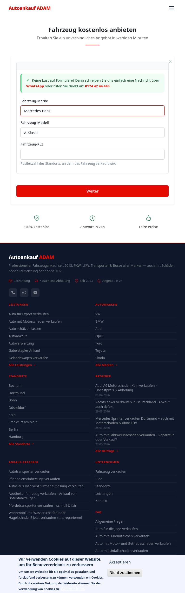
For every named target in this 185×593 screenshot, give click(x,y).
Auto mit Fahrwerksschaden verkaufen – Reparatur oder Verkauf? (134, 437)
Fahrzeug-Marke (34, 101)
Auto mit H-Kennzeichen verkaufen (122, 536)
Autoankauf (30, 8)
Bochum (15, 385)
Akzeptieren (120, 565)
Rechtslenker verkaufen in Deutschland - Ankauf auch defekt (132, 404)
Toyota (100, 350)
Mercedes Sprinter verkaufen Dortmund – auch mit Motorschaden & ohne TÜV (134, 420)
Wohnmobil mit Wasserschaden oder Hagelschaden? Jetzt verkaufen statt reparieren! (45, 515)
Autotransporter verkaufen (29, 471)
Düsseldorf (17, 407)
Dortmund (17, 393)
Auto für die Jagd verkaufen (116, 528)
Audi (98, 328)
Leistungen (103, 493)
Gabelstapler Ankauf (24, 350)
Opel (99, 336)
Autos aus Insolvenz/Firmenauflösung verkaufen (46, 486)
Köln (12, 414)
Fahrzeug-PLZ (31, 144)
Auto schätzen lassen (25, 328)
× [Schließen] (170, 61)
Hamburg (16, 436)
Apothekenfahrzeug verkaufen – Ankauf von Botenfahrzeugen (43, 496)
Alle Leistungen (22, 365)
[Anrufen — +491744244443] (13, 292)
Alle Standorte (21, 444)
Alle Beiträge (106, 451)
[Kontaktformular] (35, 292)
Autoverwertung (21, 343)
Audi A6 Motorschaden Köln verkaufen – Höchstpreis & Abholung (126, 387)
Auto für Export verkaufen (29, 314)
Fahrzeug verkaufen (110, 471)
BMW (99, 321)
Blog (98, 479)
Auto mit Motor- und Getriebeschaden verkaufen (133, 543)
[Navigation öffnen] (171, 8)
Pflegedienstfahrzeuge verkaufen (34, 479)
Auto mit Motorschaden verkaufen (35, 321)
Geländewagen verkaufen (28, 358)
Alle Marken (106, 365)
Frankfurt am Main (23, 422)
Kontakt (101, 500)
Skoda (100, 358)
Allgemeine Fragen (109, 521)
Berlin (13, 429)
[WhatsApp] (24, 292)
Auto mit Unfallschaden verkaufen (121, 550)
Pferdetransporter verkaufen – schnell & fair (42, 505)
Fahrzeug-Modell (34, 122)
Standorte (103, 486)
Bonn (13, 400)
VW (97, 314)
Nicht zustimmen (124, 576)
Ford (98, 343)
